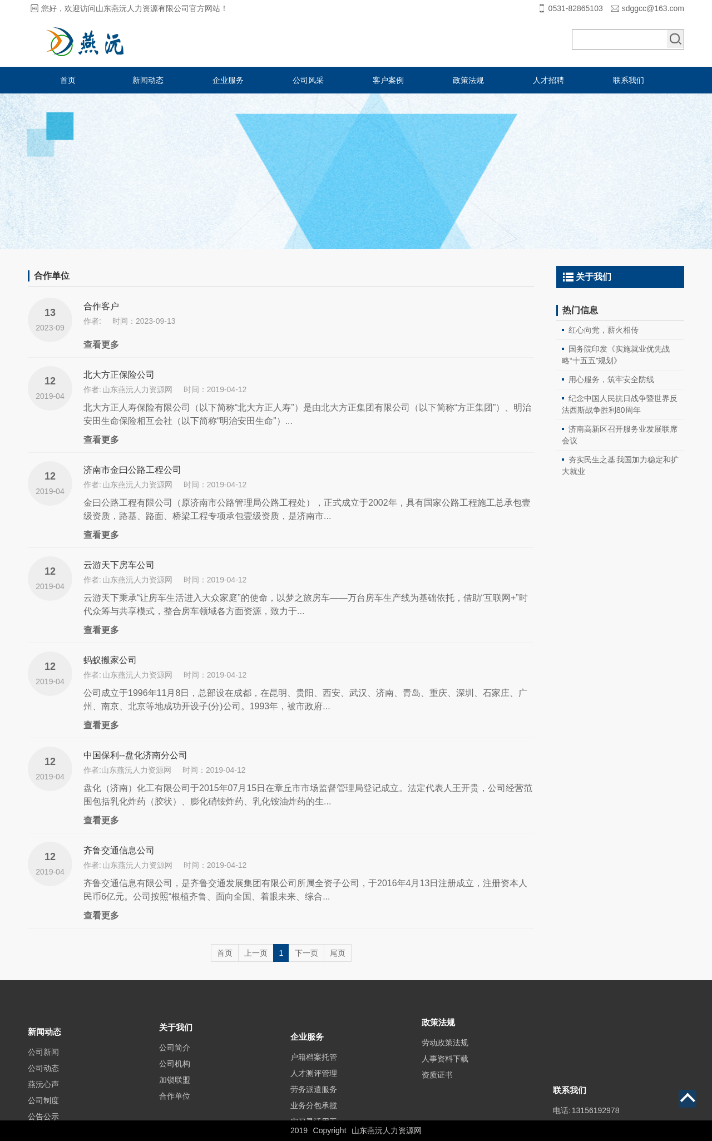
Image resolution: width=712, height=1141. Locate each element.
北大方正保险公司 (119, 374)
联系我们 (628, 80)
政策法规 (468, 80)
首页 (68, 80)
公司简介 (174, 1068)
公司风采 (308, 80)
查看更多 (101, 344)
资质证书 (437, 1092)
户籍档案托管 (313, 1086)
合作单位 (174, 1117)
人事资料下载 (445, 1075)
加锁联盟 (174, 1100)
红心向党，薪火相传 (603, 329)
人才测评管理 (313, 1102)
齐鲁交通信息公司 (119, 850)
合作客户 (101, 306)
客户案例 (388, 80)
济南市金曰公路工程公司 (132, 470)
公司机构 (174, 1084)
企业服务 (228, 80)
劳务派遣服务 (313, 1118)
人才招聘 (548, 80)
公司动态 (43, 1093)
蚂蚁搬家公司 (110, 660)
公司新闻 (43, 1077)
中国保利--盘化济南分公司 (135, 755)
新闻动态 (148, 80)
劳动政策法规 (445, 1059)
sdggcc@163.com (653, 8)
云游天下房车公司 (119, 565)
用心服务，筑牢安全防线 (611, 379)
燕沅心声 (43, 1109)
